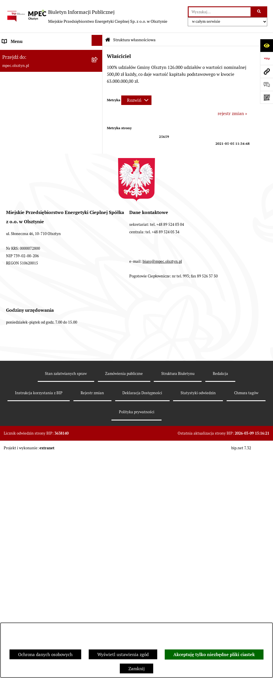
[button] (98, 144)
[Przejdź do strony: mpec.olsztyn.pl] (266, 71)
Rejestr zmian (92, 620)
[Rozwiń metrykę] (136, 100)
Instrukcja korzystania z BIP (29, 220)
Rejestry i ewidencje (22, 329)
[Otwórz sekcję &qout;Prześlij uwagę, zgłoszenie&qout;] (266, 84)
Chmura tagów (246, 620)
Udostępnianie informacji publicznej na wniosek (40, 286)
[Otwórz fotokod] (266, 97)
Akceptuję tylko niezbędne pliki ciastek (214, 655)
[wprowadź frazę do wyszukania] (220, 11)
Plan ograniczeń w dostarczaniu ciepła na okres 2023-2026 (43, 238)
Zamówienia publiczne (124, 600)
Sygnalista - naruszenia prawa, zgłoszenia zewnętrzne (43, 346)
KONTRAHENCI (17, 316)
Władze (9, 54)
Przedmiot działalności (24, 93)
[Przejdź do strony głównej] (86, 16)
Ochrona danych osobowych (45, 654)
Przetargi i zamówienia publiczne (35, 145)
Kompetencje (15, 80)
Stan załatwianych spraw (66, 600)
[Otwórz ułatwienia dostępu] (266, 45)
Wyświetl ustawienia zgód (123, 654)
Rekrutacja (13, 132)
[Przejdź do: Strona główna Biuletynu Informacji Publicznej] (107, 40)
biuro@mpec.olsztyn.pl (162, 488)
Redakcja (220, 600)
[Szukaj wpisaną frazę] (259, 11)
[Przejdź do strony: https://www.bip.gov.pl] (266, 58)
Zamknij (136, 668)
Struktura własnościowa (26, 67)
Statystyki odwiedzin (198, 620)
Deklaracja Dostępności (142, 620)
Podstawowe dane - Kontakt (29, 106)
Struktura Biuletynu (177, 600)
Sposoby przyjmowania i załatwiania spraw (44, 119)
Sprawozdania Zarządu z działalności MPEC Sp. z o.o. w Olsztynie (44, 259)
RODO (8, 303)
